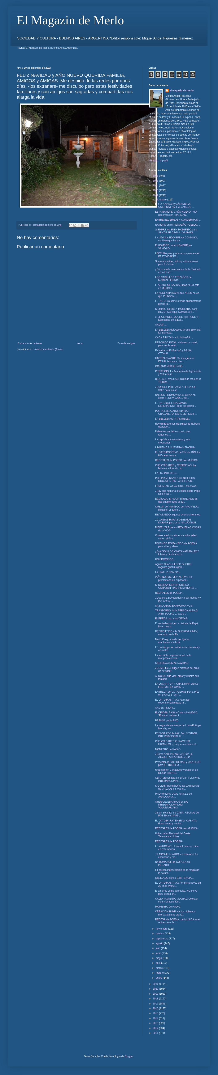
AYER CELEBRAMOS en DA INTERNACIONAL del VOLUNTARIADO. (171, 804)
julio (158, 948)
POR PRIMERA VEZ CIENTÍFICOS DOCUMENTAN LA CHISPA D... (175, 480)
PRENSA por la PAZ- (167, 720)
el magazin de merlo (182, 90)
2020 (156, 988)
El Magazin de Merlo (70, 20)
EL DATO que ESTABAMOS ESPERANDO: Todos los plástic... (175, 404)
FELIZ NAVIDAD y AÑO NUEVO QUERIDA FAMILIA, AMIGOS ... (174, 205)
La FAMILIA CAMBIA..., (168, 572)
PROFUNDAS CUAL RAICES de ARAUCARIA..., (173, 795)
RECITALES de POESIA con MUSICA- (177, 460)
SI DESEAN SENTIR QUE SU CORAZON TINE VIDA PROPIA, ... (176, 586)
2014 (156, 1018)
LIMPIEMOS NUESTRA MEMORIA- (175, 447)
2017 (156, 1003)
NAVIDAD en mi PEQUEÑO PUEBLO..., (177, 224)
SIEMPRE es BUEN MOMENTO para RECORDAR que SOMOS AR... (176, 310)
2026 (156, 175)
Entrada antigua (126, 343)
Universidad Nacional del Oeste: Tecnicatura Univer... (173, 835)
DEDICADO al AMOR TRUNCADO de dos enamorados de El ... (176, 500)
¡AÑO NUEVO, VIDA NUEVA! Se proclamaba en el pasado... (173, 578)
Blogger (129, 1056)
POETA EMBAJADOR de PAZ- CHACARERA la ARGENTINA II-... (176, 412)
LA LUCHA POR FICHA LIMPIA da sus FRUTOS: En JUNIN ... (176, 685)
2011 (156, 1033)
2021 (156, 983)
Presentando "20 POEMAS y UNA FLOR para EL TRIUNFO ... (177, 763)
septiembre (162, 938)
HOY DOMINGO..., (165, 559)
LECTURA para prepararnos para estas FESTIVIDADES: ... (177, 255)
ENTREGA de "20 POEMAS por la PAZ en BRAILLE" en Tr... (177, 693)
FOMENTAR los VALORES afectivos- (176, 486)
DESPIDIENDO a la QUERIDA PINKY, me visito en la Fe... (176, 633)
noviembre (162, 928)
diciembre (161, 199)
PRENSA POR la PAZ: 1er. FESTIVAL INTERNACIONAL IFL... (176, 735)
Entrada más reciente (30, 343)
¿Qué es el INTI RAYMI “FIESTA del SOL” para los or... (175, 388)
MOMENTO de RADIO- (168, 749)
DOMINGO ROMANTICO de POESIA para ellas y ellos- (176, 545)
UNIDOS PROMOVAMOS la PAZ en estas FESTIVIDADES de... (175, 396)
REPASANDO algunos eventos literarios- (178, 514)
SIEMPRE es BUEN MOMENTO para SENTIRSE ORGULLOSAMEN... (176, 231)
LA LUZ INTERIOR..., (167, 473)
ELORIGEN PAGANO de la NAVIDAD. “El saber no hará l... (176, 714)
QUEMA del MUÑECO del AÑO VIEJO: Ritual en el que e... (177, 508)
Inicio (80, 343)
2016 (156, 1008)
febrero (160, 972)
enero (159, 977)
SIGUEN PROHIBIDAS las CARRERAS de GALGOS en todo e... (177, 787)
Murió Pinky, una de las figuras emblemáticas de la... (172, 641)
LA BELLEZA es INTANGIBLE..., (173, 418)
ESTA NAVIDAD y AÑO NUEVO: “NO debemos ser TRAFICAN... (176, 213)
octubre (160, 933)
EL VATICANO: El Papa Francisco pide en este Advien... (177, 848)
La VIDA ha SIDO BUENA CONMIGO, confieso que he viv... (176, 239)
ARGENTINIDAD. (165, 707)
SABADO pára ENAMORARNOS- (174, 605)
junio (159, 953)
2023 (156, 190)
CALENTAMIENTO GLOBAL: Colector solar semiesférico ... (176, 900)
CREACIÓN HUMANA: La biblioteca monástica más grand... (175, 913)
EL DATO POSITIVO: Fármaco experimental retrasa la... (172, 701)
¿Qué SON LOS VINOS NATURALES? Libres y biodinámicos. (177, 553)
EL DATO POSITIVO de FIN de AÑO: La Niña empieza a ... (177, 454)
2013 (156, 1023)
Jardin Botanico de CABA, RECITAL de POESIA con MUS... (177, 814)
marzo (160, 967)
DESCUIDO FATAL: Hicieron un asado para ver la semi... (176, 344)
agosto (160, 943)
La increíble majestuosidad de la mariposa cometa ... (173, 657)
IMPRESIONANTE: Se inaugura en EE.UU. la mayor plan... (174, 360)
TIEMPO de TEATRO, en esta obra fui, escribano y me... (176, 856)
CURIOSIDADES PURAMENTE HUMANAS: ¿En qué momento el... (176, 743)
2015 (156, 1013)
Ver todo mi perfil (158, 160)
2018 (156, 998)
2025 (156, 180)
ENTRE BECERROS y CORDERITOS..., (178, 219)
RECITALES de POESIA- (169, 592)
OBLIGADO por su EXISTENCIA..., (174, 877)
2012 (156, 1028)
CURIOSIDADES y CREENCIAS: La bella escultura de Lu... (175, 467)
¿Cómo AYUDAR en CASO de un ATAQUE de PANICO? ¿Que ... (174, 756)
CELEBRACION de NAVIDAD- (172, 663)
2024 (156, 185)
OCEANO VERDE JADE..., (170, 366)
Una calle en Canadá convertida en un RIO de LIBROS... (176, 771)
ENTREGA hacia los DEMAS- (171, 618)
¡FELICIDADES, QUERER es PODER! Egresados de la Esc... (176, 318)
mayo (159, 958)
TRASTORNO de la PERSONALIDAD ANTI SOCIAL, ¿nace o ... (176, 612)
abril (158, 962)
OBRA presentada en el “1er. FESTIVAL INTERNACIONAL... (177, 779)
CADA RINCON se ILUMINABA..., (174, 337)
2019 (156, 993)
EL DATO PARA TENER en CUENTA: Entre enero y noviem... (176, 822)
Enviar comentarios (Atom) (47, 349)
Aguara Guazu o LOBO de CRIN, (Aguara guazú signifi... (173, 566)
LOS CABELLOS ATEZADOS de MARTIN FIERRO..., (173, 279)
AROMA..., (161, 324)
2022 (156, 195)
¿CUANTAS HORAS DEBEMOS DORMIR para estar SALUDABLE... (176, 521)
